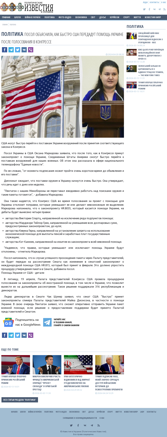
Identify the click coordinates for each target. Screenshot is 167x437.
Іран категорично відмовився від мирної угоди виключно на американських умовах (77, 381)
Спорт (126, 17)
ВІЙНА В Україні (32, 17)
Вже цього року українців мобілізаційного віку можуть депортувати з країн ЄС (151, 54)
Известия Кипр (153, 17)
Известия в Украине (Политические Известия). (84, 431)
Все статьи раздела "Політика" (19, 399)
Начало (14, 411)
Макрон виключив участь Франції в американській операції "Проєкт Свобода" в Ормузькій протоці (46, 383)
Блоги (17, 17)
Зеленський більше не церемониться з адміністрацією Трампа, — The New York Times (151, 70)
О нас (163, 2)
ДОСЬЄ (102, 17)
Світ (93, 17)
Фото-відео (65, 17)
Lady (142, 411)
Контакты (154, 2)
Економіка (81, 17)
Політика (49, 17)
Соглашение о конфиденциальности (80, 418)
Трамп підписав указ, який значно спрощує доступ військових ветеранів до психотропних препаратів (109, 383)
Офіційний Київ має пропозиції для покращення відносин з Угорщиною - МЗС (150, 38)
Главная (6, 17)
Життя (137, 17)
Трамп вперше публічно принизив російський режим (13, 379)
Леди (145, 2)
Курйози (114, 17)
